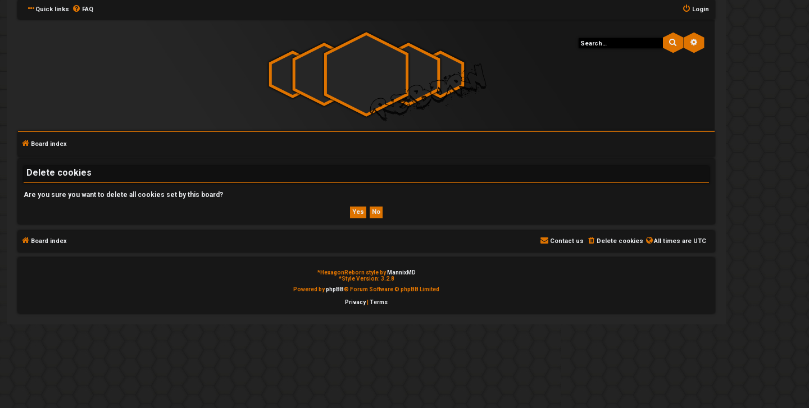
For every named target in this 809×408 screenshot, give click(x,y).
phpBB (335, 289)
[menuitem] (82, 9)
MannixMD (401, 272)
